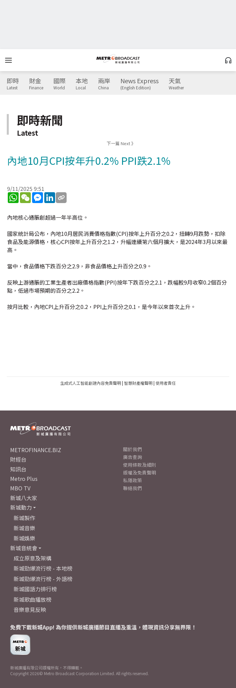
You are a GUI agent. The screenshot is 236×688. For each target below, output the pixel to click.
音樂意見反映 (30, 609)
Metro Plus (24, 478)
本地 (82, 83)
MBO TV (20, 488)
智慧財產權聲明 (138, 383)
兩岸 (104, 83)
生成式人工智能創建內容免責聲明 (90, 383)
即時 (13, 83)
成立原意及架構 (32, 558)
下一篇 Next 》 (121, 143)
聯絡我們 (132, 488)
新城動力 (21, 507)
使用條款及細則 (139, 464)
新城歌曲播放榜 (32, 599)
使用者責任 (166, 383)
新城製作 (24, 518)
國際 (59, 83)
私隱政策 (132, 480)
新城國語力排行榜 (35, 589)
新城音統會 (23, 548)
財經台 (18, 459)
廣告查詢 (132, 456)
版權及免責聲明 (139, 472)
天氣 (176, 83)
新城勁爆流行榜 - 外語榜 (43, 579)
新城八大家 (23, 498)
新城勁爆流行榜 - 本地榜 (43, 568)
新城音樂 (24, 528)
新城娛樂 (24, 538)
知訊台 (18, 469)
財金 (36, 83)
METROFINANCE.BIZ (35, 450)
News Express (139, 83)
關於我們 (132, 449)
